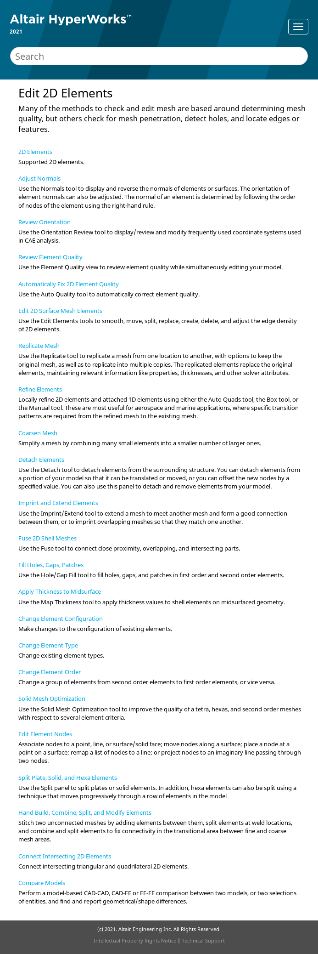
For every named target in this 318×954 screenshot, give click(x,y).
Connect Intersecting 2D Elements (64, 856)
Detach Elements (41, 459)
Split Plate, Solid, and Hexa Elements (67, 777)
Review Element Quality (50, 257)
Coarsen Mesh (37, 433)
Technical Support (203, 940)
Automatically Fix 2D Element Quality (68, 284)
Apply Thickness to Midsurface (59, 591)
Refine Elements (40, 389)
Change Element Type (48, 645)
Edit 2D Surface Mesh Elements (60, 311)
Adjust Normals (39, 178)
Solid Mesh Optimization (51, 698)
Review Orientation (44, 222)
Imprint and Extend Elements (58, 503)
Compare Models (41, 883)
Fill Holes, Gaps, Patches (51, 565)
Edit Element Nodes (45, 734)
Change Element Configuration (60, 618)
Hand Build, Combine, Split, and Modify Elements (84, 812)
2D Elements (35, 152)
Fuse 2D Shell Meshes (47, 538)
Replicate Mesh (39, 345)
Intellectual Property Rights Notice (135, 940)
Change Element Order (49, 672)
